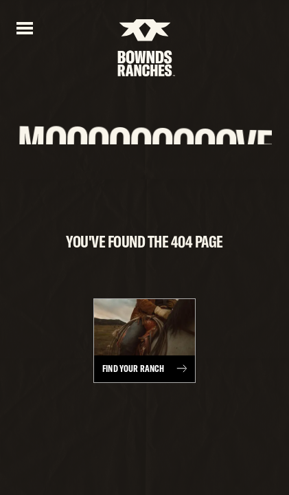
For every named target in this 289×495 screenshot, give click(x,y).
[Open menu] (24, 27)
